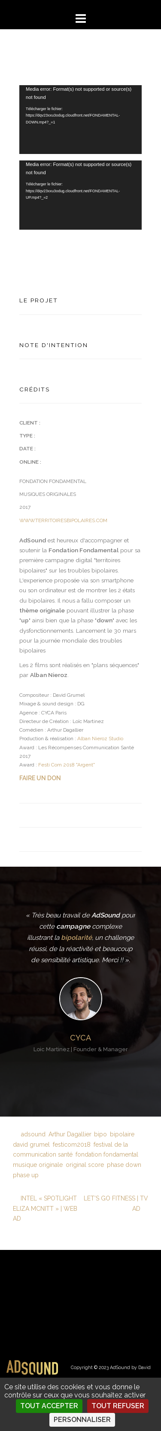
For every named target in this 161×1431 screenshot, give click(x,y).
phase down (124, 1164)
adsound (33, 1134)
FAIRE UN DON (40, 778)
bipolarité (76, 938)
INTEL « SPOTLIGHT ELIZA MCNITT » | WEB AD (45, 1208)
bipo (100, 1134)
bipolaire (122, 1134)
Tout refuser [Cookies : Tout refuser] (117, 1406)
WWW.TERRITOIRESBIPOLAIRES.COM (63, 520)
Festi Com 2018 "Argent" (66, 765)
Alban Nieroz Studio (100, 739)
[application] (80, 119)
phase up (26, 1175)
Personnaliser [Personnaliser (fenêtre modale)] (82, 1420)
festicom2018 (72, 1144)
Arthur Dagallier (70, 1134)
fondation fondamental (107, 1154)
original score (85, 1164)
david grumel (31, 1144)
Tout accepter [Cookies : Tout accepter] (49, 1406)
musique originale (38, 1164)
